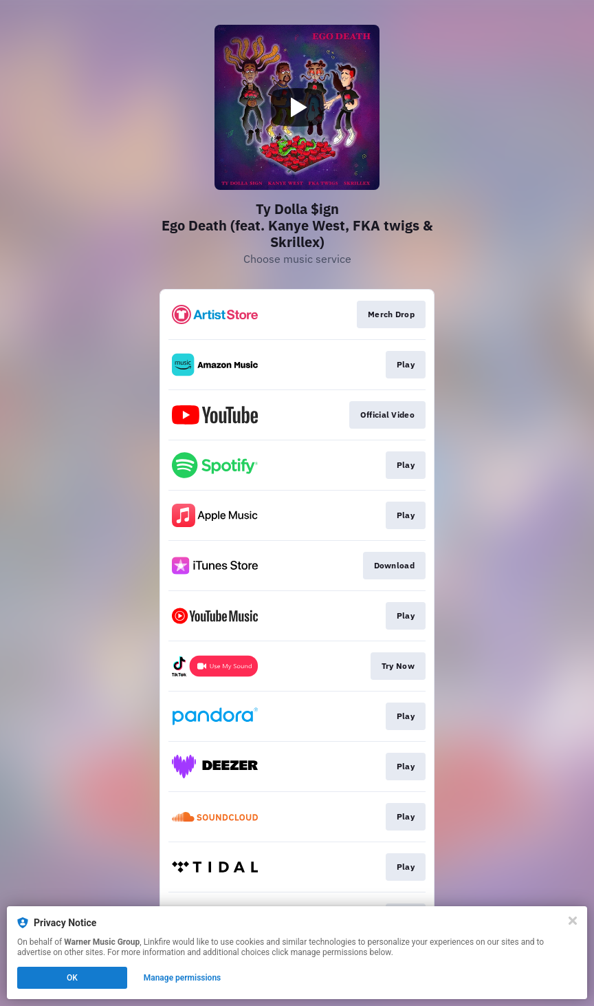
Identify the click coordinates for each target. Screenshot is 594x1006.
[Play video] (297, 107)
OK (72, 978)
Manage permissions (182, 978)
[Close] (573, 921)
